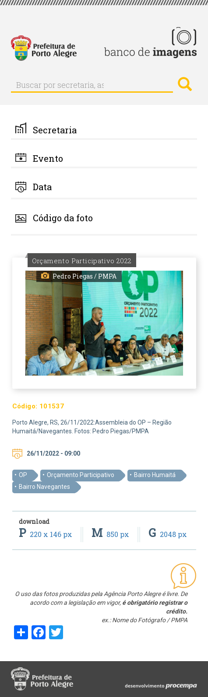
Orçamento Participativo (80, 474)
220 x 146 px (46, 534)
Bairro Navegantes (44, 486)
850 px (111, 534)
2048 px (167, 534)
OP (23, 474)
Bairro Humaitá (155, 474)
